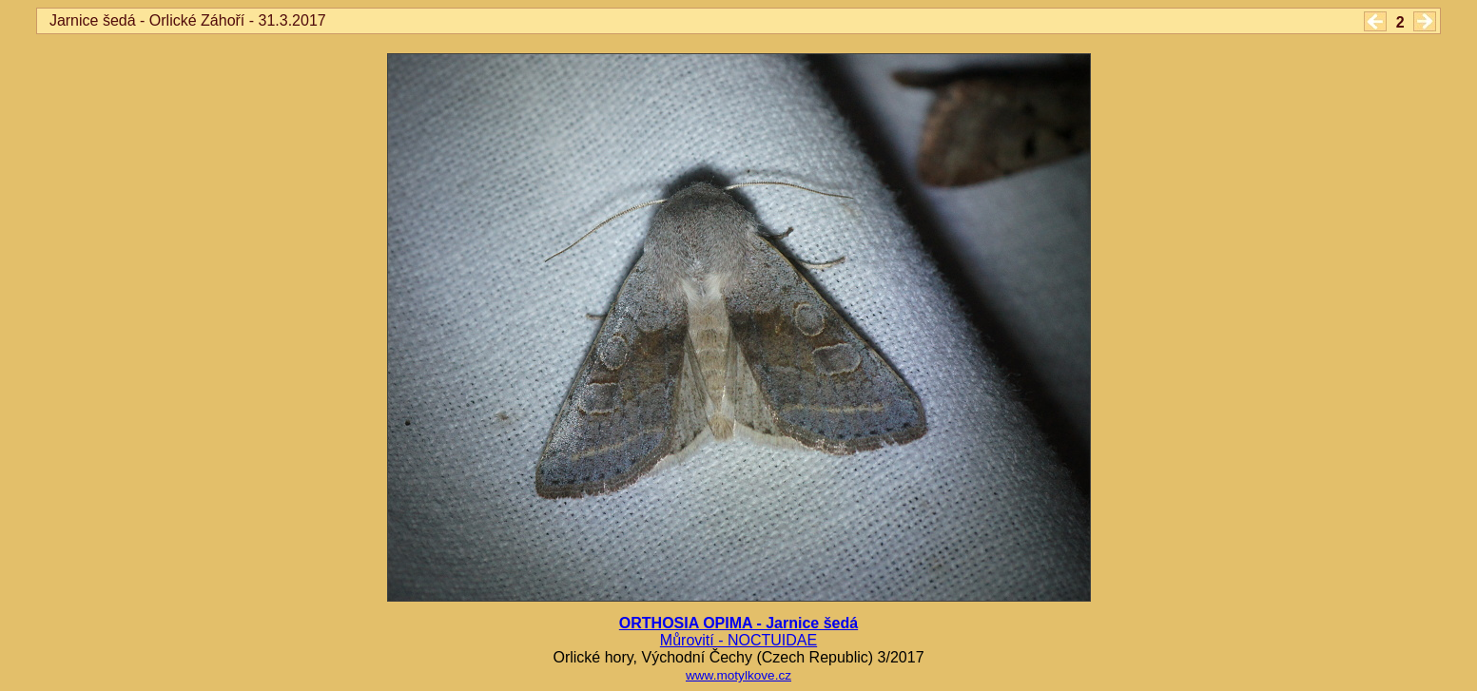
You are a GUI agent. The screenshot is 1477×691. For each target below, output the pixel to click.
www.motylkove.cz (738, 675)
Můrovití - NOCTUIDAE (738, 640)
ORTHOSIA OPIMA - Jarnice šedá (738, 623)
